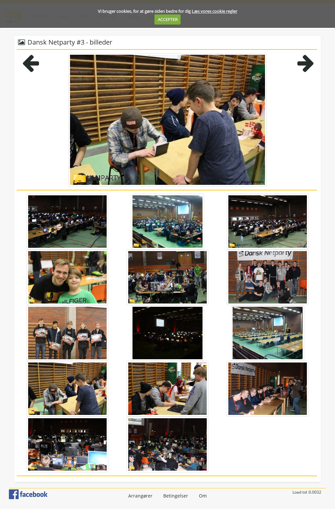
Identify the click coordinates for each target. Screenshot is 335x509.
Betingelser (175, 496)
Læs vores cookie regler (214, 11)
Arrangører (140, 496)
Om (203, 496)
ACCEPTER (168, 19)
